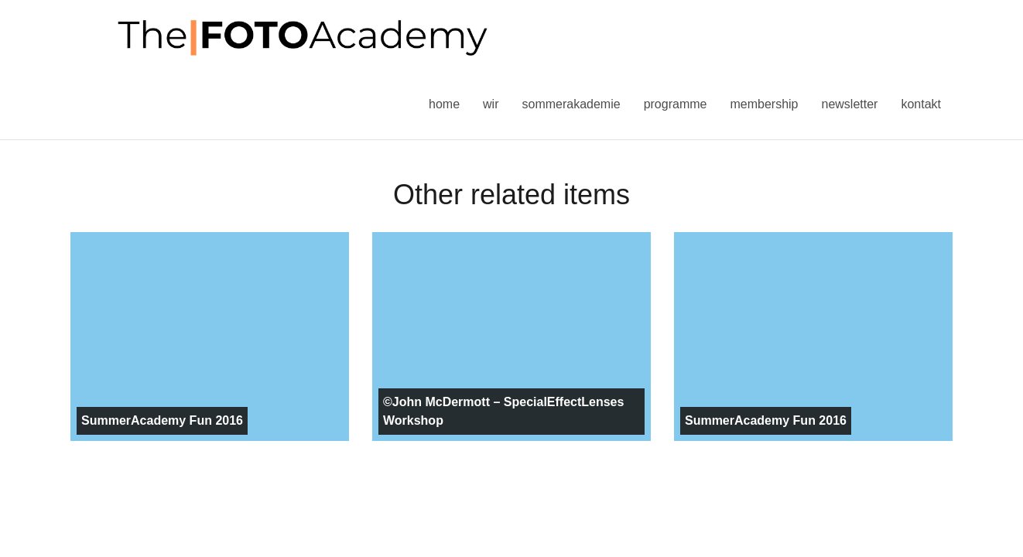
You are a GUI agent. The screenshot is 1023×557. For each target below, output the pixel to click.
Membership (764, 104)
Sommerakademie (571, 104)
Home (444, 104)
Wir (490, 104)
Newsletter (849, 104)
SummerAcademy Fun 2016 (162, 420)
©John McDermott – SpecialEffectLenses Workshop (503, 411)
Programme (675, 104)
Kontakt (921, 104)
